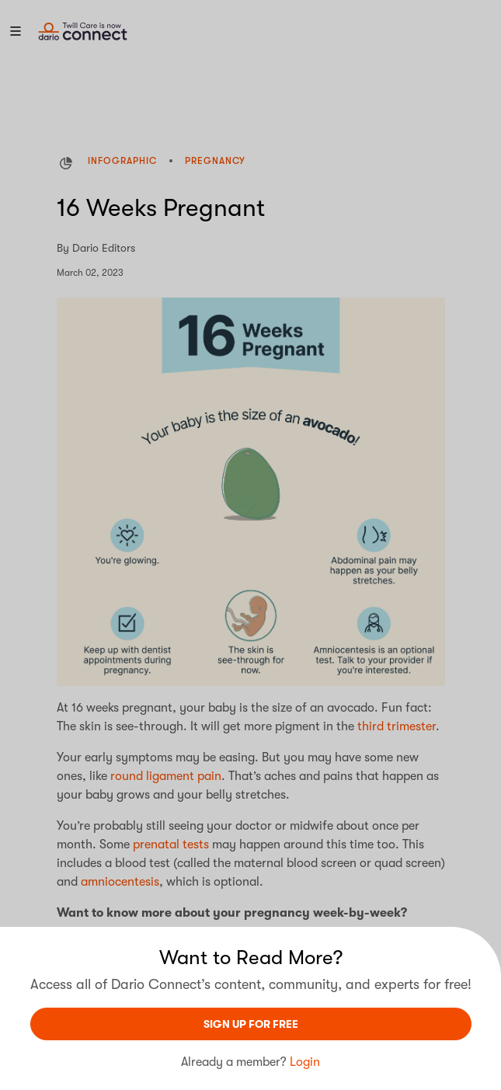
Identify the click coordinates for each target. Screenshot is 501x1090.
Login (305, 1062)
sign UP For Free (251, 1024)
